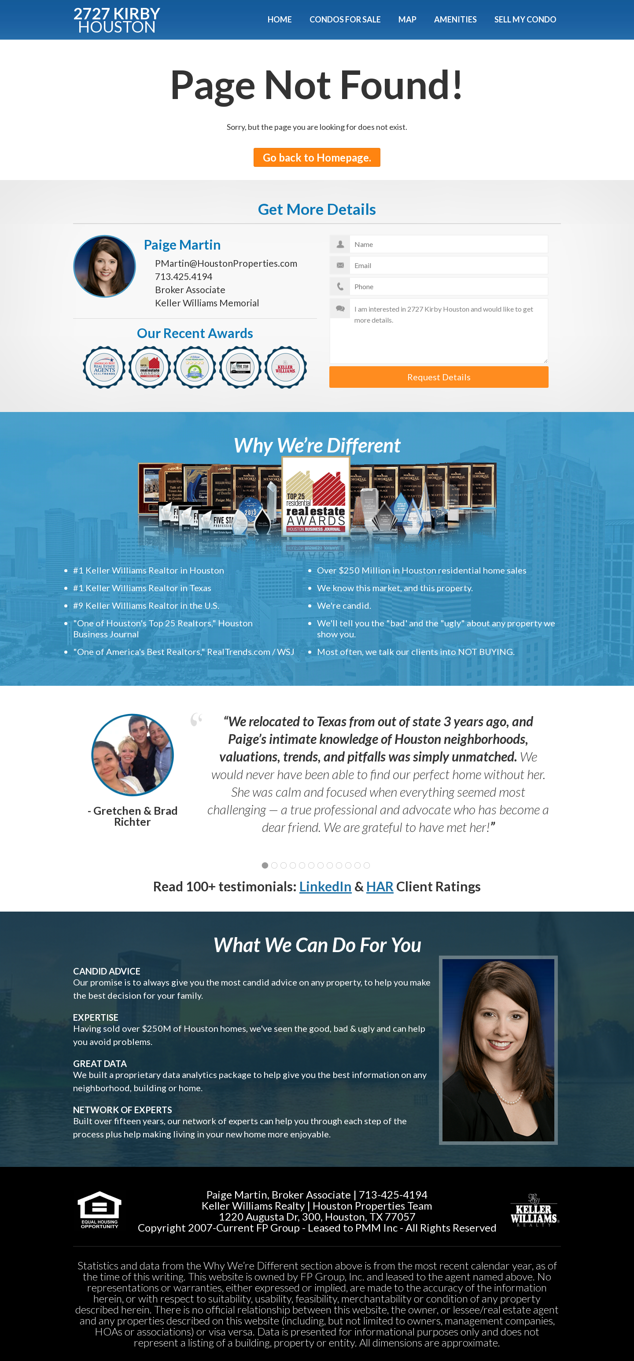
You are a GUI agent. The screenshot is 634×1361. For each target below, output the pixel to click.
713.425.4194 (183, 276)
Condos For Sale (345, 19)
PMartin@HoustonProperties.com (226, 263)
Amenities (455, 19)
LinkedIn (325, 886)
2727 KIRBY (116, 18)
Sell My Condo (525, 19)
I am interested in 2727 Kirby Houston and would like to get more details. (439, 331)
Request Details (439, 377)
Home (280, 19)
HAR (380, 886)
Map (407, 19)
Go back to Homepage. (317, 157)
